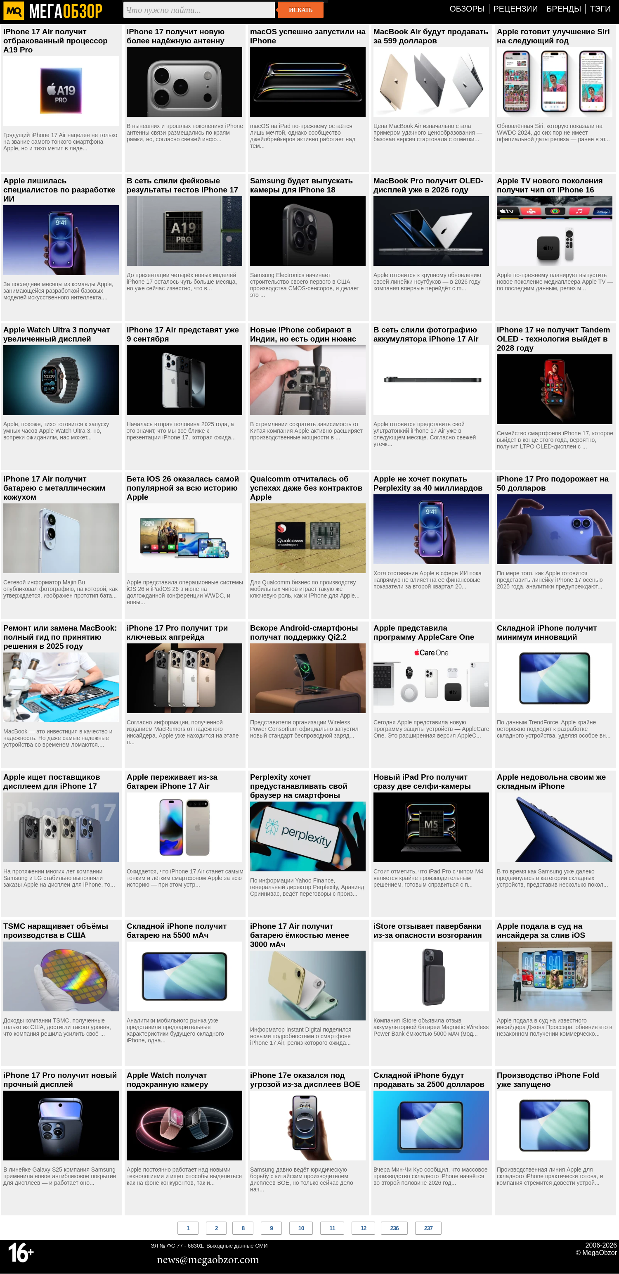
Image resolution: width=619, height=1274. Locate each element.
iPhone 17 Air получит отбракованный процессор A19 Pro (55, 40)
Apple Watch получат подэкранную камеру (167, 1080)
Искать (300, 10)
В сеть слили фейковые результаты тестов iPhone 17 (182, 185)
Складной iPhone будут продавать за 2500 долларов (428, 1080)
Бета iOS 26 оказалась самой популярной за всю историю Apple (183, 487)
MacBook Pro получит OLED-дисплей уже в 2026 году (428, 185)
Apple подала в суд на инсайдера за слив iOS (541, 930)
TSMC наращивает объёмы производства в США (55, 930)
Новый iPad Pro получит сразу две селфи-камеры (422, 781)
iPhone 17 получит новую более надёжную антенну (175, 36)
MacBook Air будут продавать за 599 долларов (430, 36)
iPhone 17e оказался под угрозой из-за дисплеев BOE (305, 1080)
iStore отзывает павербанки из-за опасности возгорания (427, 930)
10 (301, 1228)
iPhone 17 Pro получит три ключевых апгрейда (177, 632)
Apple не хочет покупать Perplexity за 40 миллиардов (428, 483)
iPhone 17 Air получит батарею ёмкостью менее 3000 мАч (299, 935)
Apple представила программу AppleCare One (423, 632)
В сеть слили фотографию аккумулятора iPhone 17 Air (426, 334)
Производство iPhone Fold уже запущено (548, 1080)
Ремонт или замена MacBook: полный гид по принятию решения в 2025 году (60, 637)
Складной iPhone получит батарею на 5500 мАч (177, 930)
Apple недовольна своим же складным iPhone (551, 781)
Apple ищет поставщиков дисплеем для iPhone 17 (51, 781)
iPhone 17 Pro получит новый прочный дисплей (60, 1080)
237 (428, 1228)
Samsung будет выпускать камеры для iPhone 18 (301, 185)
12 (363, 1228)
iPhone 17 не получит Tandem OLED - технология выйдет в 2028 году (553, 338)
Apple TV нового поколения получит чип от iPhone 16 (550, 185)
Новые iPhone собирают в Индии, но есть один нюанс (303, 334)
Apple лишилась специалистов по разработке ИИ (59, 189)
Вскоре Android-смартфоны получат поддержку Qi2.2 (304, 632)
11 (332, 1228)
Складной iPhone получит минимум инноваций (547, 632)
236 (394, 1228)
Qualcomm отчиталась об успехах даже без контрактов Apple (306, 487)
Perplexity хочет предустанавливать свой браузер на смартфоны (298, 786)
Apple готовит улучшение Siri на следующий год (553, 36)
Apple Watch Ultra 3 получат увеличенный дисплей (56, 334)
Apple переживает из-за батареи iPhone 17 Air (172, 781)
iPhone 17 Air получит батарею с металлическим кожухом (54, 487)
